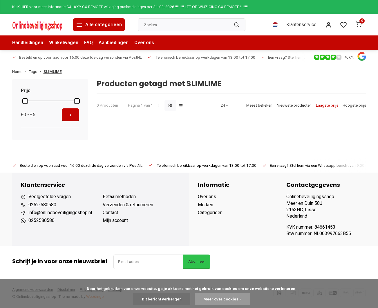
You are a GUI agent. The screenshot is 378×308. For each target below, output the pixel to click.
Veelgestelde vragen (49, 196)
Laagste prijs (327, 105)
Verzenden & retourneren (128, 204)
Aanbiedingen (114, 42)
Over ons (144, 42)
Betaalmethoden (119, 196)
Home (20, 71)
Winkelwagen (63, 42)
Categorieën (210, 212)
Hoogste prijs (354, 105)
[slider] (25, 101)
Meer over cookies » (222, 299)
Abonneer (196, 261)
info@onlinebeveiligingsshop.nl (60, 212)
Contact (110, 212)
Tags (36, 71)
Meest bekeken (259, 105)
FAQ (88, 42)
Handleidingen (27, 42)
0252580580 (41, 220)
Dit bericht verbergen (162, 299)
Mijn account (115, 220)
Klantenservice (301, 24)
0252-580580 (42, 204)
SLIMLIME (53, 71)
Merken (205, 204)
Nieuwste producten (294, 105)
